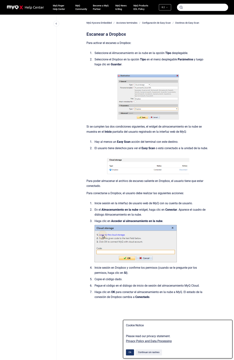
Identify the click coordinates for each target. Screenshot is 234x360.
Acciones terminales (126, 22)
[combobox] (202, 7)
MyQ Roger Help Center (59, 7)
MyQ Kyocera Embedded (99, 22)
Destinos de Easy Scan (187, 22)
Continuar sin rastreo (148, 352)
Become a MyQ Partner (101, 7)
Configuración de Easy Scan (156, 22)
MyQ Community (81, 7)
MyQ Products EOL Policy (140, 7)
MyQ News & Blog (121, 7)
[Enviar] (181, 7)
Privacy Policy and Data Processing (149, 341)
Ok (130, 352)
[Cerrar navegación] (56, 24)
